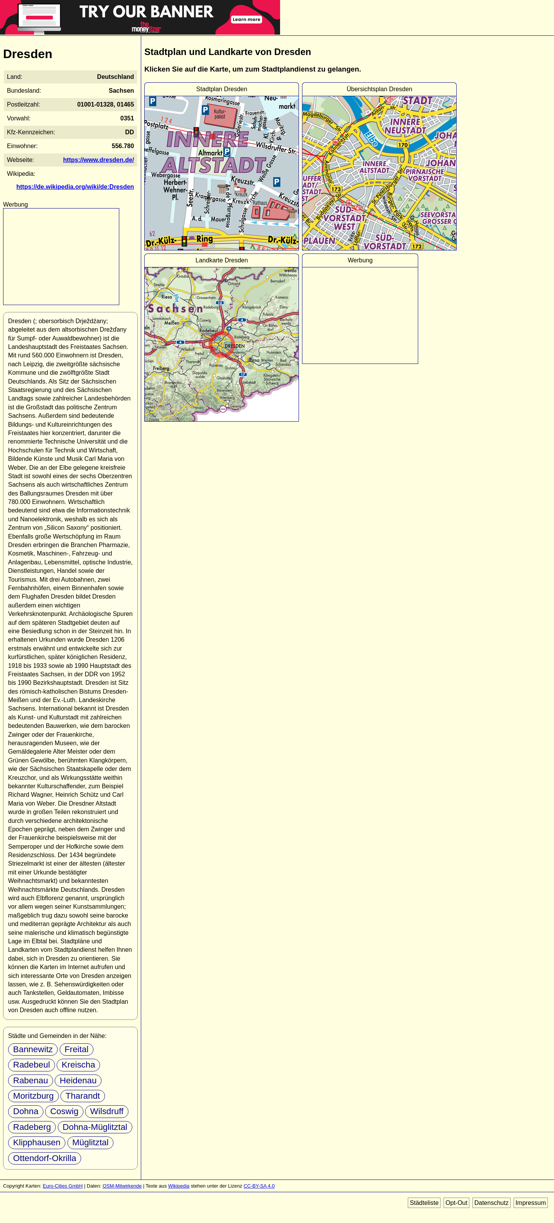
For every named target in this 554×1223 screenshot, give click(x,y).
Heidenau (78, 1080)
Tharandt (82, 1096)
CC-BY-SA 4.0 (259, 1186)
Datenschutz (491, 1203)
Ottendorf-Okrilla (44, 1158)
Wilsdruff (106, 1111)
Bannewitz (33, 1049)
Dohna (25, 1111)
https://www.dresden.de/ (98, 160)
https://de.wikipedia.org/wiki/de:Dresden (75, 187)
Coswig (64, 1111)
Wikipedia (178, 1186)
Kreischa (78, 1064)
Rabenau (30, 1080)
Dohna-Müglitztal (95, 1127)
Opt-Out (456, 1203)
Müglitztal (90, 1142)
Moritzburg (33, 1096)
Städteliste (424, 1203)
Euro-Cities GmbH (63, 1186)
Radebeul (31, 1064)
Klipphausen (36, 1142)
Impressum (531, 1203)
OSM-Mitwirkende (122, 1186)
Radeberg (32, 1127)
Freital (76, 1049)
